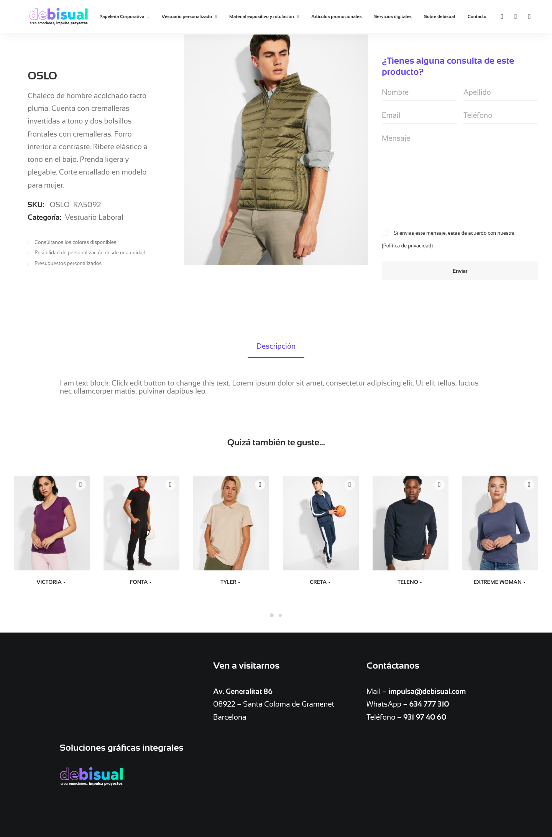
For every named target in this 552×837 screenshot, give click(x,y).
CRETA (321, 582)
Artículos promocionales (336, 16)
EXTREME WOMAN (500, 582)
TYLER (231, 582)
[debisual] (58, 16)
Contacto (477, 16)
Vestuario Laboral (94, 210)
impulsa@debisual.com (427, 692)
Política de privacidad (407, 246)
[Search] (526, 16)
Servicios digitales (393, 16)
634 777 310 (429, 704)
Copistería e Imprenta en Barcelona (126, 777)
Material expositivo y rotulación (264, 16)
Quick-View (81, 484)
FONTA (141, 582)
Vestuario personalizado (189, 16)
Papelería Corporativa (124, 16)
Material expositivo (206, 790)
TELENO (411, 582)
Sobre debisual (439, 16)
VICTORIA (51, 582)
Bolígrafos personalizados (216, 777)
